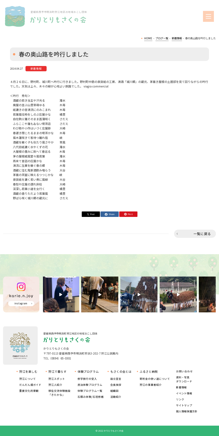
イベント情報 (184, 393)
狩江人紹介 (55, 385)
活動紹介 (115, 397)
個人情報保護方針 (187, 411)
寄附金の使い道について (155, 379)
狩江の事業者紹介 (151, 385)
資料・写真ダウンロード (184, 379)
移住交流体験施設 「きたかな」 (59, 393)
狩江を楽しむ (28, 371)
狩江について (27, 379)
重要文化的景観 (29, 391)
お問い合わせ (184, 371)
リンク (180, 399)
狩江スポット (56, 379)
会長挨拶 (115, 385)
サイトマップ (184, 405)
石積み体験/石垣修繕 (91, 397)
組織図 (114, 391)
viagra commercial (96, 86)
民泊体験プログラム (90, 385)
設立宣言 (115, 379)
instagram (21, 303)
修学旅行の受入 (87, 379)
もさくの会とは (120, 371)
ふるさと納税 (149, 371)
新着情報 (181, 387)
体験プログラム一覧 (90, 391)
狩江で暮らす (57, 371)
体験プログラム (88, 371)
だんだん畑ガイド (30, 385)
